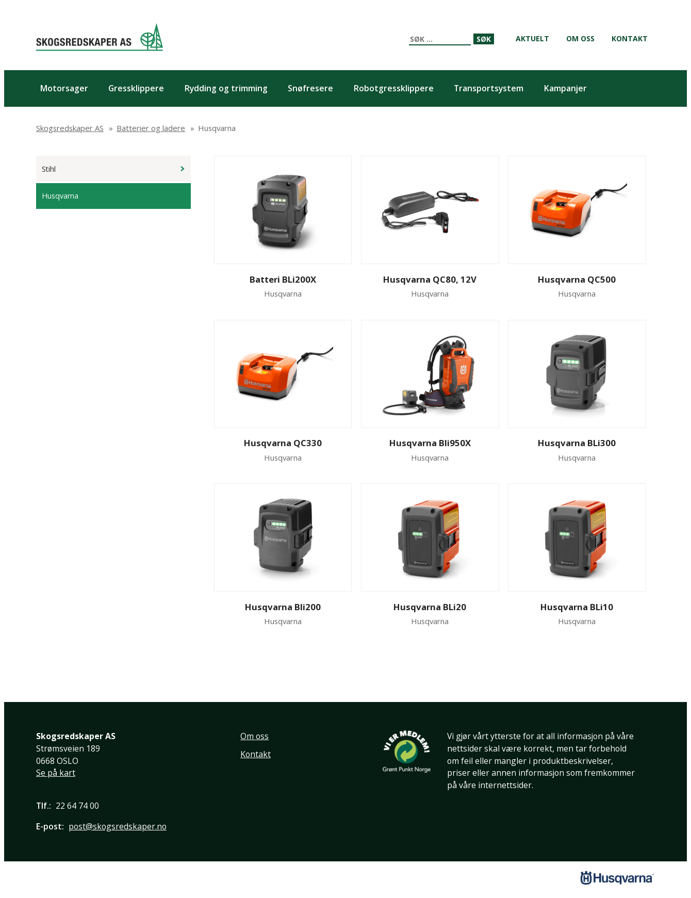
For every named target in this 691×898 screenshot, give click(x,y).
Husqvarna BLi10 (576, 607)
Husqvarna (60, 196)
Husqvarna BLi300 (577, 443)
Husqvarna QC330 (283, 443)
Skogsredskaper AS (99, 37)
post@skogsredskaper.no (118, 826)
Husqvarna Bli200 (283, 607)
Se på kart (55, 772)
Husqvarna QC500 (577, 279)
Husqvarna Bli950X (430, 443)
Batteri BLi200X (283, 279)
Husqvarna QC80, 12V (429, 279)
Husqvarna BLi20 (429, 607)
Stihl (49, 169)
